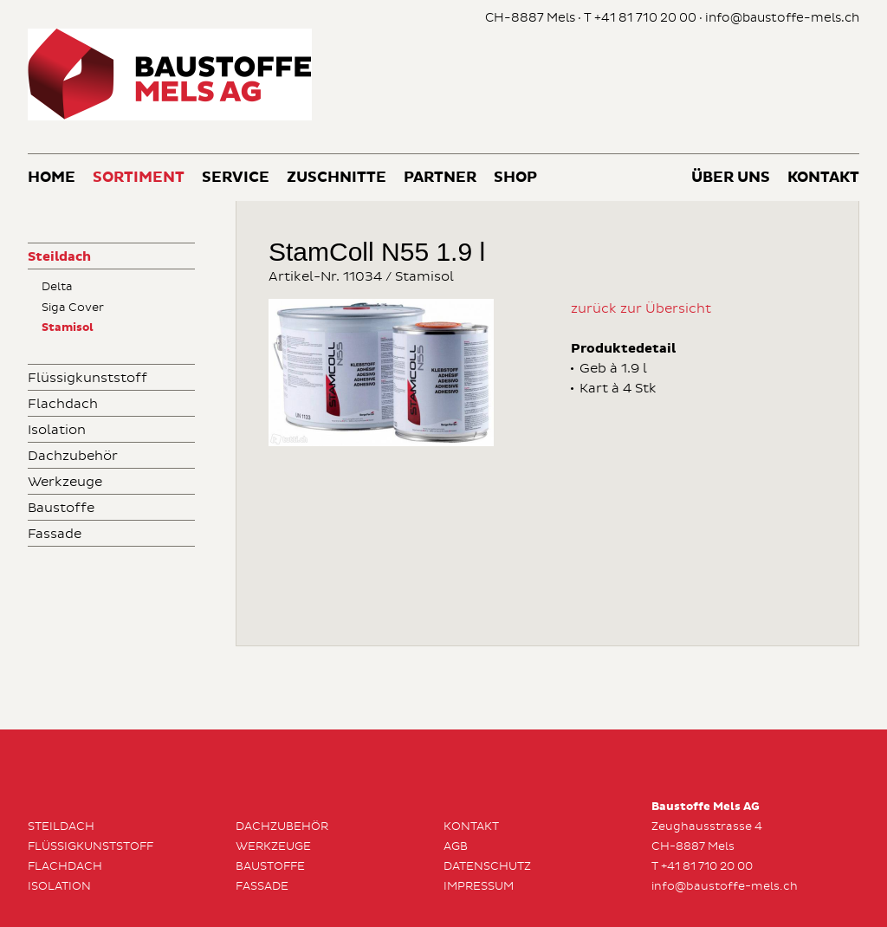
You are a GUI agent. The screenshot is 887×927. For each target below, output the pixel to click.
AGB (456, 846)
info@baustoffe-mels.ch (782, 17)
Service (235, 178)
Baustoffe (61, 508)
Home (51, 178)
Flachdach (63, 404)
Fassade (54, 534)
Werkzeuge (65, 482)
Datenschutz (487, 866)
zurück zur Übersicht (641, 309)
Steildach (59, 256)
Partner (440, 178)
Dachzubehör (73, 456)
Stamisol (68, 328)
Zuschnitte (336, 178)
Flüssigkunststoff (87, 378)
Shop (515, 178)
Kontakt (823, 178)
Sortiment (139, 178)
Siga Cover (73, 307)
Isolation (57, 430)
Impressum (479, 886)
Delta (57, 287)
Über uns (730, 178)
